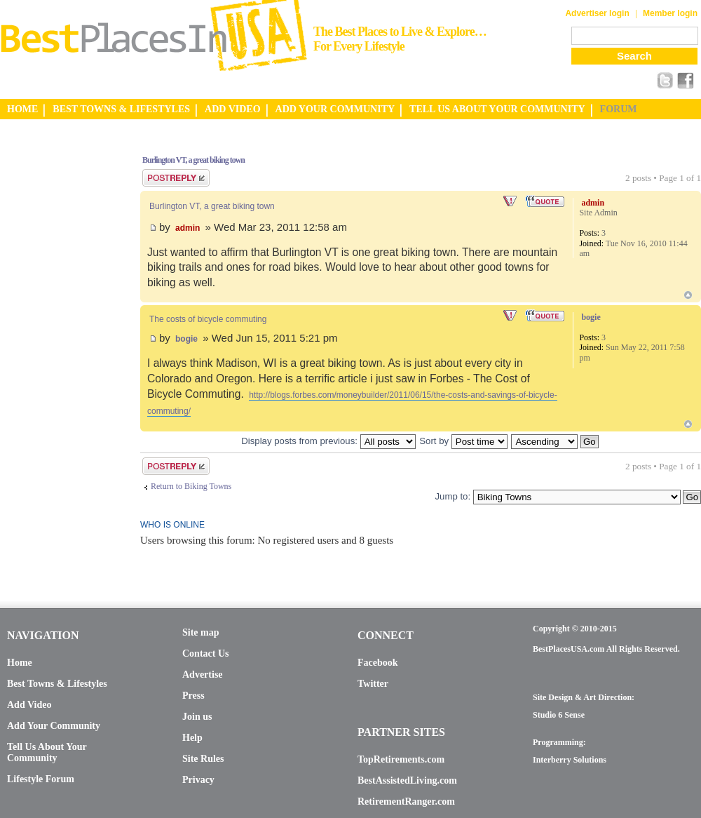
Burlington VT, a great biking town (193, 160)
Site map (200, 632)
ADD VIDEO (232, 109)
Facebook (378, 662)
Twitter (373, 683)
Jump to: (452, 496)
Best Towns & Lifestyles (57, 683)
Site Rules (203, 758)
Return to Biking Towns (191, 486)
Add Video (29, 704)
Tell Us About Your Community (46, 752)
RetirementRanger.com (406, 801)
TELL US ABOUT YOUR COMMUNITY (497, 109)
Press (193, 695)
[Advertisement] (56, 352)
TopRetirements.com (401, 759)
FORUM (618, 109)
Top (688, 295)
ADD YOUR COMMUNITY (335, 109)
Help (192, 737)
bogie (186, 339)
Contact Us (205, 653)
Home (19, 662)
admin (187, 228)
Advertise (202, 674)
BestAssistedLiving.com (407, 780)
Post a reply (176, 178)
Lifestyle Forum (40, 779)
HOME (22, 109)
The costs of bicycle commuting (207, 319)
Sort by (463, 441)
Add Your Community (53, 725)
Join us (197, 716)
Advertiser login (597, 13)
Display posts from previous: (328, 441)
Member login (670, 13)
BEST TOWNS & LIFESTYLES (121, 109)
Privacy (198, 780)
